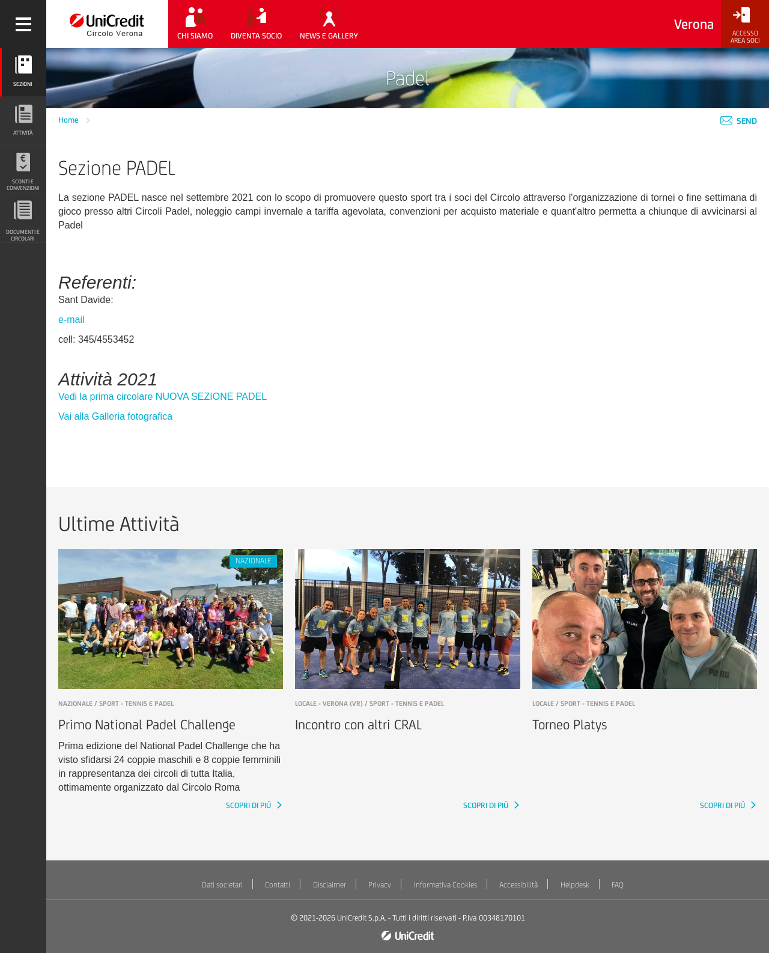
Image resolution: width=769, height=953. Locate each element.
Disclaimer (329, 884)
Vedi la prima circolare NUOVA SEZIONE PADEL (162, 396)
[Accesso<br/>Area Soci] (745, 25)
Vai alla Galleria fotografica (115, 416)
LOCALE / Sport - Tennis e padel (583, 703)
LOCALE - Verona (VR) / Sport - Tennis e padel (369, 703)
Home (69, 119)
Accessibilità (518, 884)
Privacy (379, 884)
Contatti (277, 884)
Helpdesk (575, 884)
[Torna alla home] (107, 24)
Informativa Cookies (445, 884)
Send (738, 121)
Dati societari (222, 884)
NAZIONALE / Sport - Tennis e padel (116, 703)
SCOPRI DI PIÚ (249, 805)
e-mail (71, 319)
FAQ (618, 884)
